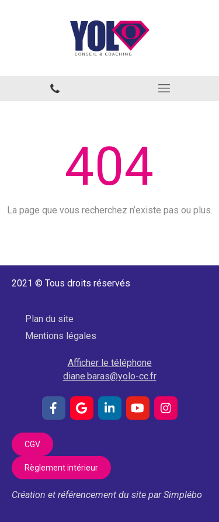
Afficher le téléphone (110, 362)
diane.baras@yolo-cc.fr (110, 376)
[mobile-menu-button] (165, 88)
